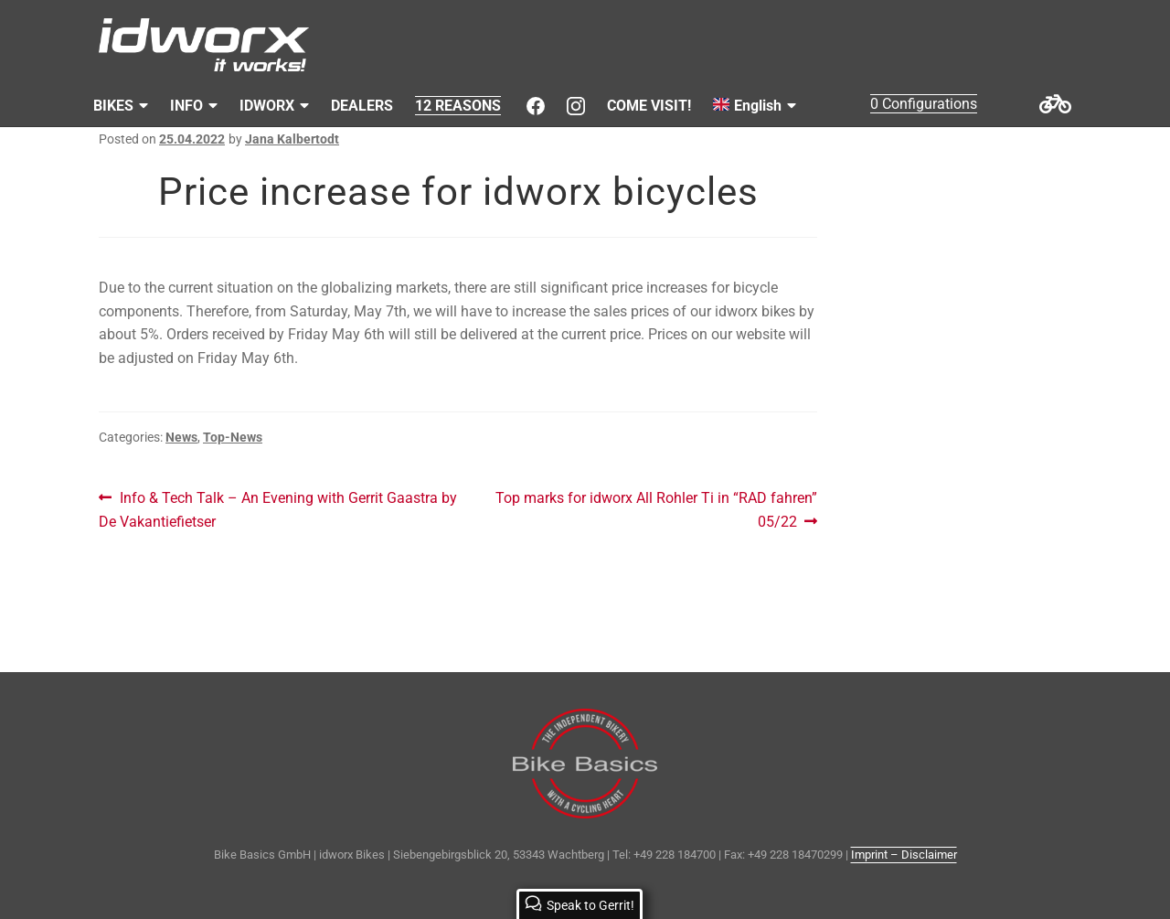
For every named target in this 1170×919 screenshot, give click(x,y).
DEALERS (362, 105)
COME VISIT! (649, 105)
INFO (186, 105)
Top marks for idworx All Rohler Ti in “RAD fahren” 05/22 (656, 508)
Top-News (232, 437)
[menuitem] (754, 106)
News (181, 437)
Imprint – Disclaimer (904, 854)
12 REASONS (458, 105)
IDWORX (266, 105)
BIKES (113, 105)
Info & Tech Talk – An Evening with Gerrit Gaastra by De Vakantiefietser (278, 508)
